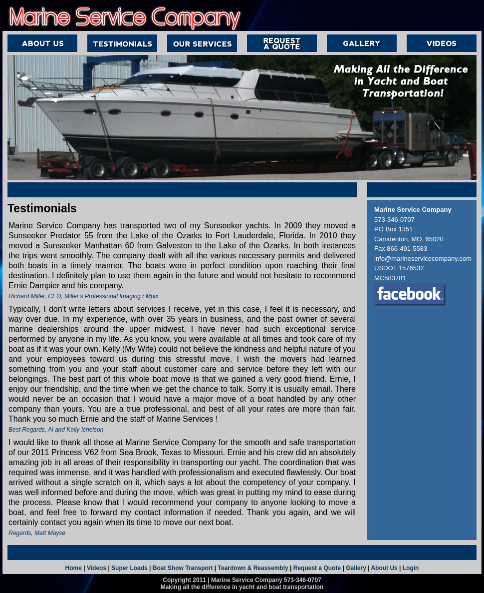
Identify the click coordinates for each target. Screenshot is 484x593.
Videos (95, 568)
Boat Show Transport (183, 568)
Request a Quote (317, 568)
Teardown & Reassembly (253, 568)
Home (73, 568)
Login (411, 568)
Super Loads (129, 568)
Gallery (356, 568)
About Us (384, 568)
